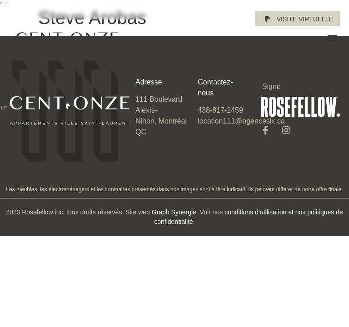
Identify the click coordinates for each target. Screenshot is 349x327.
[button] (332, 37)
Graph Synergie (174, 212)
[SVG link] (63, 38)
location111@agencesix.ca (241, 121)
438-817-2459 (220, 110)
